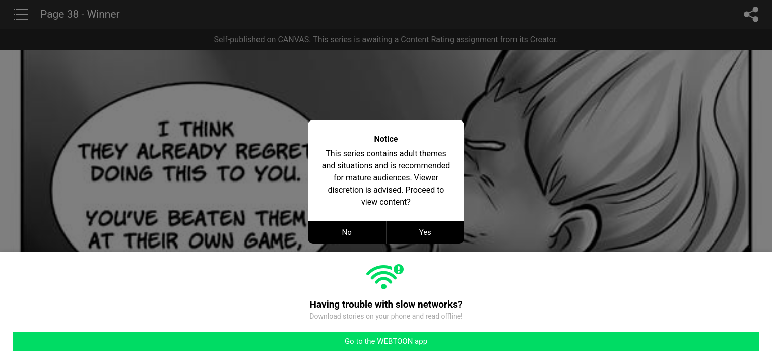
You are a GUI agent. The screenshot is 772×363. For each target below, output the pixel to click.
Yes (425, 232)
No (347, 232)
